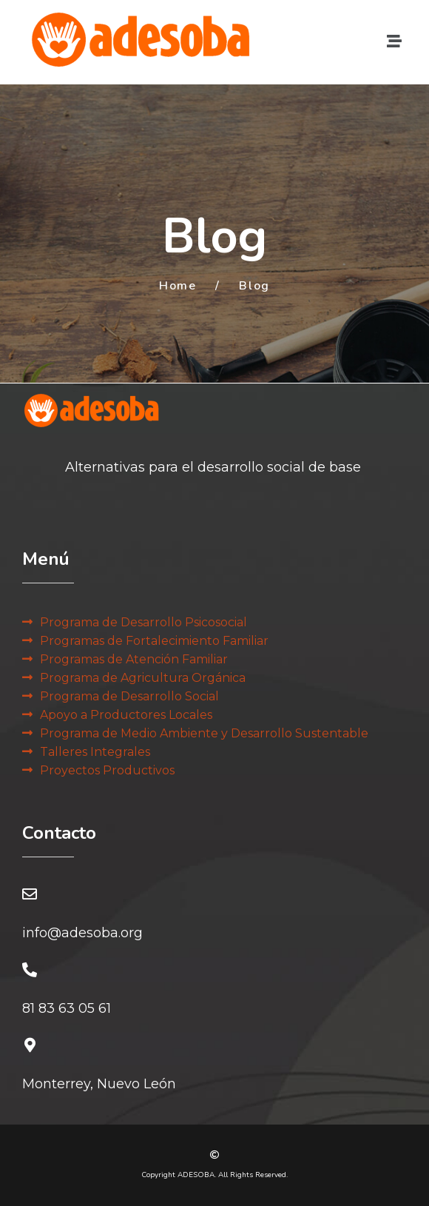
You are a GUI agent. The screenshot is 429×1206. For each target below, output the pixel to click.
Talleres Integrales (95, 752)
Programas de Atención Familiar (134, 659)
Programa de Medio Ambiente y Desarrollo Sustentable (204, 733)
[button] (394, 41)
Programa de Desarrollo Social (129, 696)
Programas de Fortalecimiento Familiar (154, 641)
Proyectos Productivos (107, 770)
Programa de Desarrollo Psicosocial (143, 622)
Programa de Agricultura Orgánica (143, 678)
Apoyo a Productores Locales (126, 715)
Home (177, 286)
